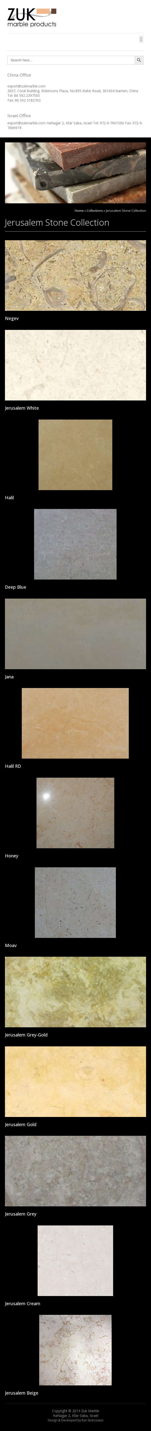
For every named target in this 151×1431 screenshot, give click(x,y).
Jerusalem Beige (21, 1393)
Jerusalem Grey (20, 1214)
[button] (141, 39)
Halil (9, 498)
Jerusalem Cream (22, 1303)
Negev (12, 318)
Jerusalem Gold (20, 1124)
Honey (11, 856)
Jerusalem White (22, 408)
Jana (9, 677)
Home (79, 210)
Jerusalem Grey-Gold (26, 1035)
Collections (95, 210)
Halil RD (13, 766)
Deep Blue (15, 587)
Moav (11, 945)
